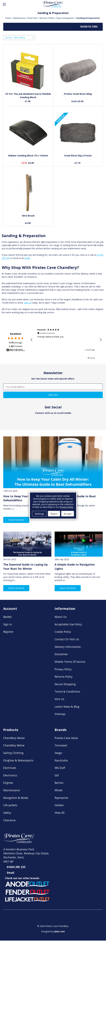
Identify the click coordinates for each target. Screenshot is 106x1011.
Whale (58, 790)
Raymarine (61, 798)
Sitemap (60, 714)
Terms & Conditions (67, 691)
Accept (67, 513)
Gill (57, 775)
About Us (61, 617)
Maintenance (11, 790)
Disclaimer (61, 654)
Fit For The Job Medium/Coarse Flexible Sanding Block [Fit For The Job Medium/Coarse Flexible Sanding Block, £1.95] (28, 95)
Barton (59, 783)
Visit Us (59, 699)
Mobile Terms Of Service (70, 661)
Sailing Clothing (13, 753)
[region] (66, 340)
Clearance (9, 820)
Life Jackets (10, 805)
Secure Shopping (65, 684)
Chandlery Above (14, 738)
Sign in (7, 624)
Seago (58, 753)
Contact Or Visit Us (67, 639)
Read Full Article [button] (16, 519)
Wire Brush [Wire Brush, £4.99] (28, 215)
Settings (39, 513)
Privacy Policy (63, 669)
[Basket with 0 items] (101, 4)
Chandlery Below (14, 745)
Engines (8, 783)
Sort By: (8, 37)
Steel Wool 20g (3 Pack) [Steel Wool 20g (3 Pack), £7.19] (78, 155)
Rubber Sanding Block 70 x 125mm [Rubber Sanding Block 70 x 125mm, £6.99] (28, 155)
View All (59, 812)
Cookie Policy (63, 632)
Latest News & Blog (67, 706)
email (27, 258)
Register (8, 632)
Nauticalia (61, 760)
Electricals (9, 768)
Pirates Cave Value (66, 738)
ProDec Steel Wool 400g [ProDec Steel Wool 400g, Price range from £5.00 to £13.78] (78, 93)
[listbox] (24, 37)
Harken (59, 805)
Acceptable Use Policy (68, 624)
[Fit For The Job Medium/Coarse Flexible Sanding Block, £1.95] (28, 71)
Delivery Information (68, 647)
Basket (7, 617)
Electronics (10, 775)
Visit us (27, 302)
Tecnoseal (61, 745)
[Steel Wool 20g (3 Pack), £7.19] (78, 132)
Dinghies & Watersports (18, 760)
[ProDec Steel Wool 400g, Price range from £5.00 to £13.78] (78, 71)
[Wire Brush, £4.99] (28, 192)
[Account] (93, 4)
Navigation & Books (15, 798)
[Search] (11, 4)
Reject (54, 513)
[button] (53, 27)
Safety (7, 812)
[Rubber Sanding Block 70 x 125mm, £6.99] (28, 132)
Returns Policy (64, 676)
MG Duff (60, 768)
